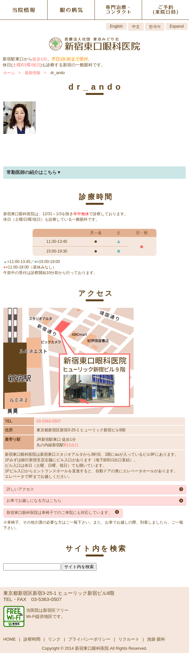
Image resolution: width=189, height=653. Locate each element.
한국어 (155, 26)
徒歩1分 (39, 59)
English (116, 26)
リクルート (128, 639)
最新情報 (32, 73)
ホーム (9, 73)
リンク (54, 639)
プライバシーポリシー (89, 639)
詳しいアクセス (20, 489)
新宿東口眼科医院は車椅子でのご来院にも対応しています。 (59, 512)
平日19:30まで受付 (69, 59)
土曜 (16, 64)
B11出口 (71, 445)
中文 (136, 26)
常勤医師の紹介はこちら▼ (34, 172)
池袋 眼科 (156, 639)
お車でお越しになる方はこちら (34, 500)
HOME (9, 639)
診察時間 (31, 639)
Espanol (177, 26)
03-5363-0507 (48, 421)
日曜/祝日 (31, 64)
